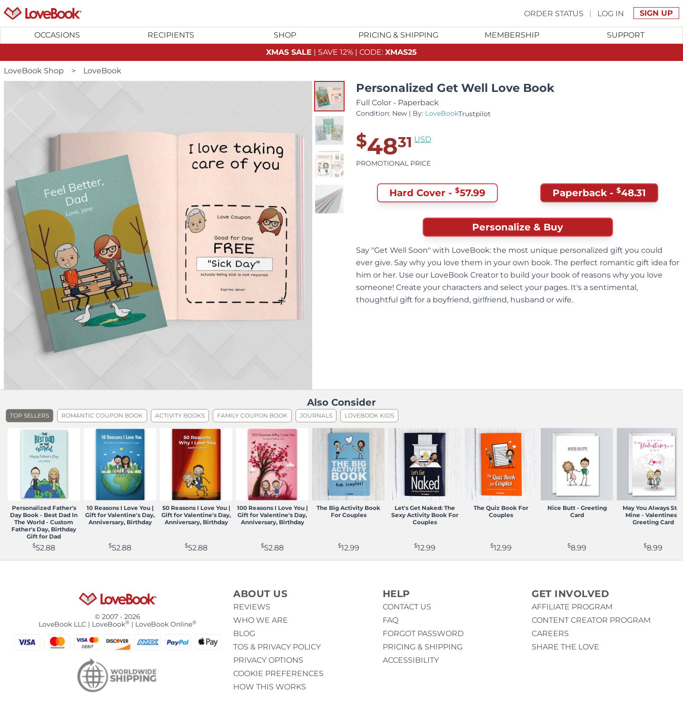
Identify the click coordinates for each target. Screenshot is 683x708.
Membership (512, 35)
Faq (390, 620)
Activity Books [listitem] (180, 415)
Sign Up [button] (656, 13)
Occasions (57, 35)
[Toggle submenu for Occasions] (57, 35)
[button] (329, 96)
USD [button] (422, 139)
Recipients (171, 35)
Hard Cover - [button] (437, 193)
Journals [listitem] (316, 415)
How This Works (269, 686)
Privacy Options (268, 660)
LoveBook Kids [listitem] (369, 415)
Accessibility (411, 660)
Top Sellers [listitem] (29, 415)
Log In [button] (610, 13)
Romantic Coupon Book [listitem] (102, 415)
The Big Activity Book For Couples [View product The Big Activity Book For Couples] (348, 511)
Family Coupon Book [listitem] (252, 415)
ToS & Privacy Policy (277, 646)
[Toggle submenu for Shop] (285, 35)
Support (625, 35)
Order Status (554, 13)
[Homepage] (42, 13)
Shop (285, 35)
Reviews (251, 606)
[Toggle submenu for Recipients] (171, 35)
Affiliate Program (572, 606)
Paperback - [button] (599, 193)
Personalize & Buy (517, 227)
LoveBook (102, 70)
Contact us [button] (407, 606)
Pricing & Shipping (398, 35)
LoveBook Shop (34, 70)
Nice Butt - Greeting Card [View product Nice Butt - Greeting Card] (577, 511)
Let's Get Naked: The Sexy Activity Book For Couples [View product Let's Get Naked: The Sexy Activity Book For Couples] (424, 515)
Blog (244, 633)
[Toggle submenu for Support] (626, 35)
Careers (550, 633)
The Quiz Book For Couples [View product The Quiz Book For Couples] (501, 511)
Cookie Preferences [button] (278, 673)
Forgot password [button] (423, 633)
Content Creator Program (591, 620)
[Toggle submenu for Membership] (512, 35)
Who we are (260, 620)
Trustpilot (474, 114)
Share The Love (565, 646)
